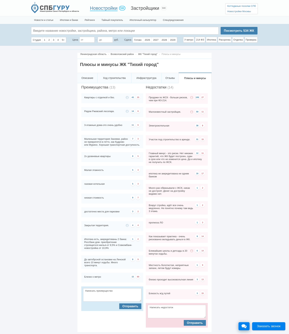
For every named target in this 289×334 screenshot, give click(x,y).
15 (138, 97)
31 (197, 139)
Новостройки (104, 8)
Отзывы (170, 77)
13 (202, 279)
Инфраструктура (146, 77)
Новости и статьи (43, 20)
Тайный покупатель (112, 20)
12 (197, 153)
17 (202, 173)
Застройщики (145, 8)
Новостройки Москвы (239, 11)
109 (197, 97)
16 (197, 173)
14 (133, 111)
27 (202, 97)
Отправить (130, 306)
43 (133, 97)
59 (197, 112)
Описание (87, 77)
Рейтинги (90, 20)
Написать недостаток (177, 311)
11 (133, 125)
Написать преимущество (112, 295)
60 (138, 277)
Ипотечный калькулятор (143, 20)
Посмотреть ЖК (239, 30)
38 (197, 125)
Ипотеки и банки (69, 20)
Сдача (127, 39)
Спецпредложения (173, 20)
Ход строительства (114, 77)
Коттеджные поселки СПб (241, 6)
